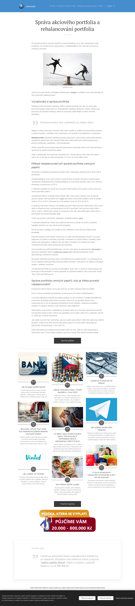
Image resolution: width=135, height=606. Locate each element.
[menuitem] (43, 6)
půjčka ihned (57, 562)
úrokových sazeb (61, 252)
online (45, 562)
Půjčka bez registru (60, 587)
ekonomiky (95, 249)
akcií (62, 199)
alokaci (74, 92)
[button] (111, 6)
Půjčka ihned (38, 587)
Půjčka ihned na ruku (81, 587)
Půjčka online (71, 587)
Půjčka (32, 587)
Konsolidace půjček (94, 587)
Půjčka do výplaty (48, 587)
